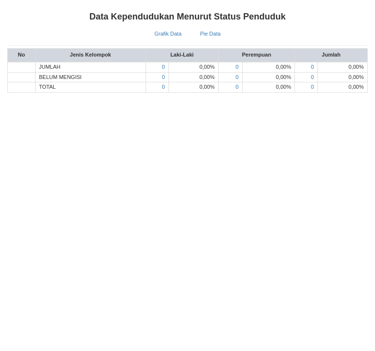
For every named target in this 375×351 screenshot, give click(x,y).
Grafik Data (168, 34)
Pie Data (210, 34)
